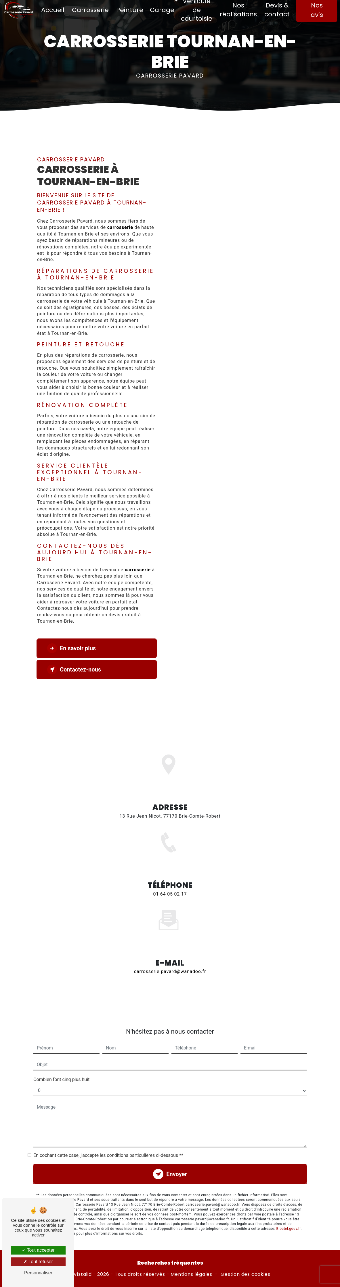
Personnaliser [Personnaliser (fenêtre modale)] (38, 1272)
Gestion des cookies (245, 1274)
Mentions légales (191, 1274)
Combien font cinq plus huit (61, 1062)
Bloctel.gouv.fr (288, 1212)
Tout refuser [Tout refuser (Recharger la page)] (38, 1261)
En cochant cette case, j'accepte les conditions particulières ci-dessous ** (108, 1138)
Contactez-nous (74, 669)
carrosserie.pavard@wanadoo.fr (170, 954)
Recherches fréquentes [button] (170, 1262)
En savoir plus (71, 648)
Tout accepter (38, 1250)
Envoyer (176, 1157)
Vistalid (82, 1274)
